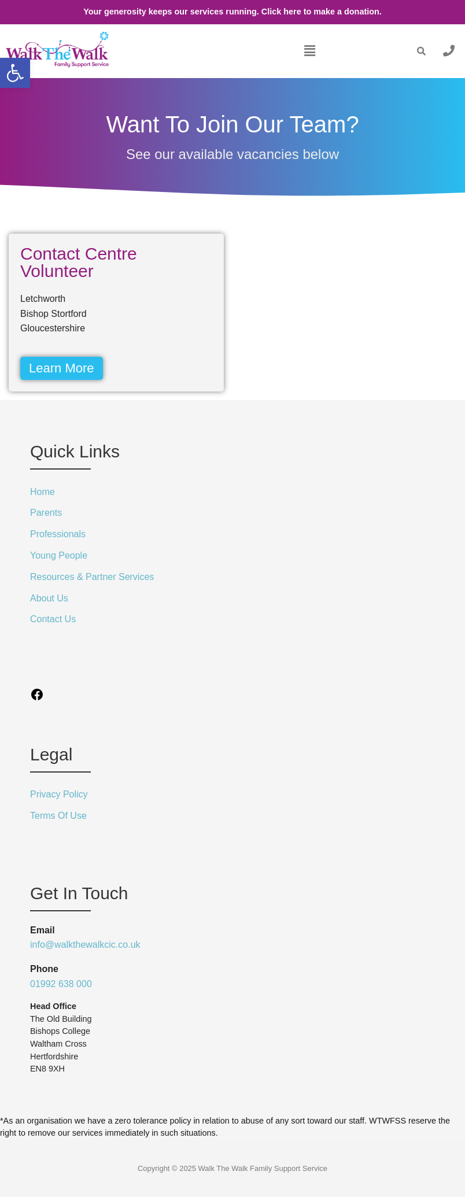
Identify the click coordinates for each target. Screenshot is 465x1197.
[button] (309, 51)
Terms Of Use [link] (58, 816)
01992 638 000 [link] (61, 984)
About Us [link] (49, 598)
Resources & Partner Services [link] (92, 577)
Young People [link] (58, 555)
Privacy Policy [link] (59, 794)
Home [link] (42, 492)
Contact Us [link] (53, 619)
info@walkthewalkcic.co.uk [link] (85, 945)
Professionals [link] (58, 534)
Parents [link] (46, 513)
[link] (15, 73)
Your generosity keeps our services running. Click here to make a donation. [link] (232, 11)
